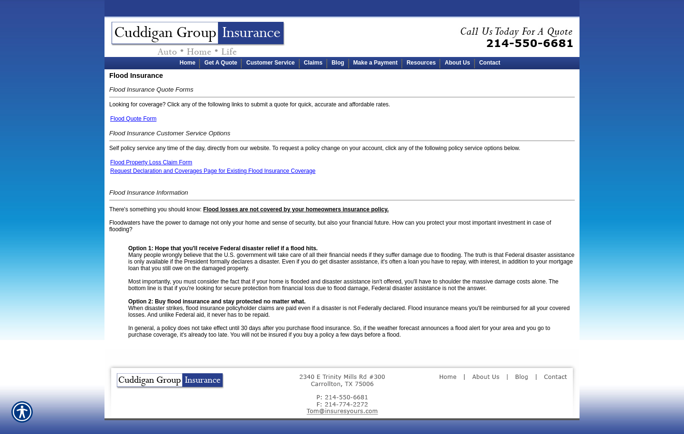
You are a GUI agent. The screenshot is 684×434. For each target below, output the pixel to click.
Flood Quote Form (133, 118)
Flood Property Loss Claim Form (151, 162)
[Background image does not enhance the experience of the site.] (342, 63)
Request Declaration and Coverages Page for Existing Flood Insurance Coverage (212, 171)
